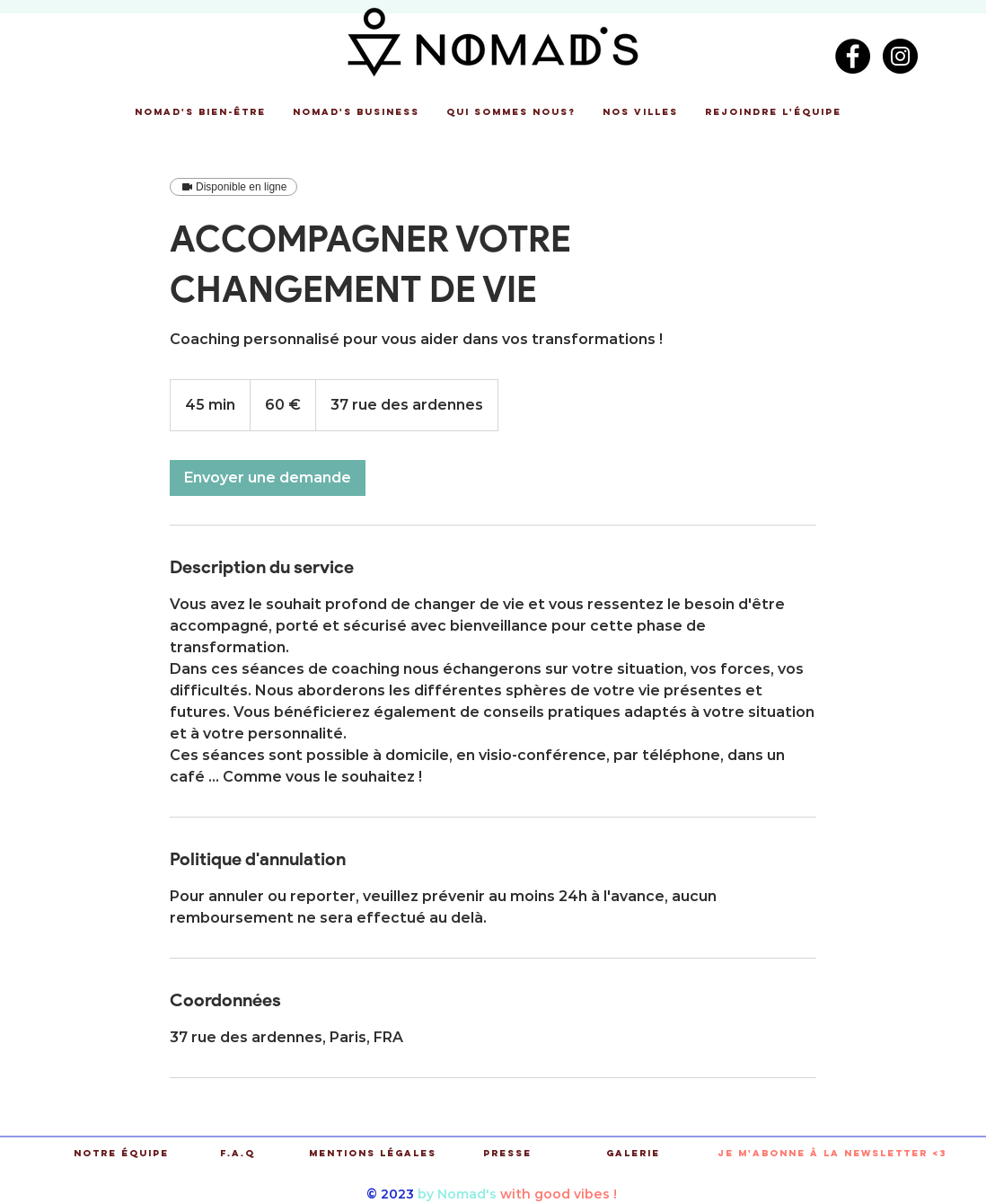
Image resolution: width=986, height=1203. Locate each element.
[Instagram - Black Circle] (900, 56)
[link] (267, 478)
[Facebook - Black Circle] (852, 56)
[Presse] (507, 1154)
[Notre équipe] (121, 1154)
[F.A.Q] (237, 1154)
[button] (200, 112)
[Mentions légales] (372, 1154)
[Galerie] (632, 1154)
